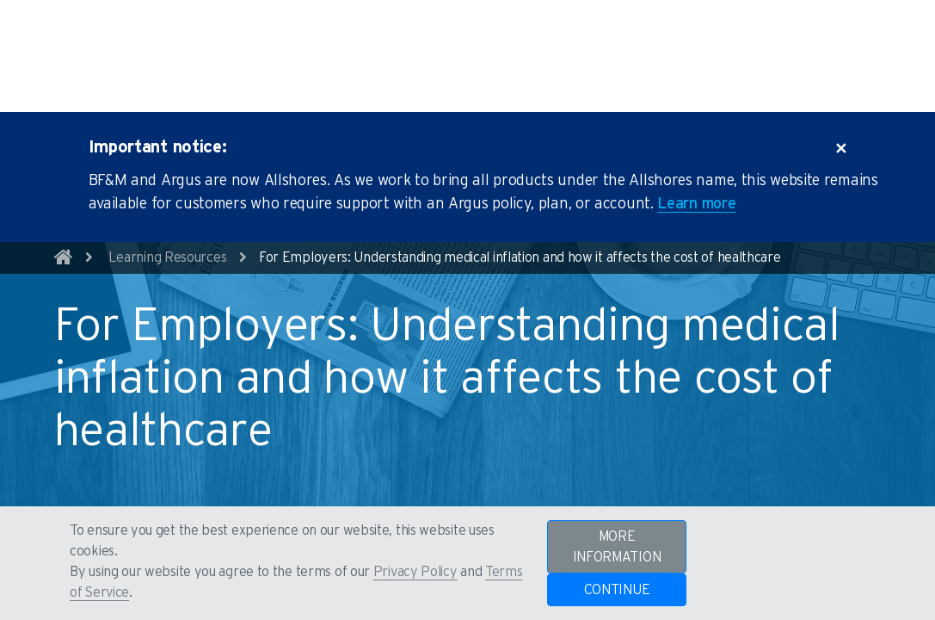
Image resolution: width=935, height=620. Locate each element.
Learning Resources (167, 209)
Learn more (696, 156)
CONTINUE (617, 590)
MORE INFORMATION (617, 547)
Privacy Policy (415, 572)
